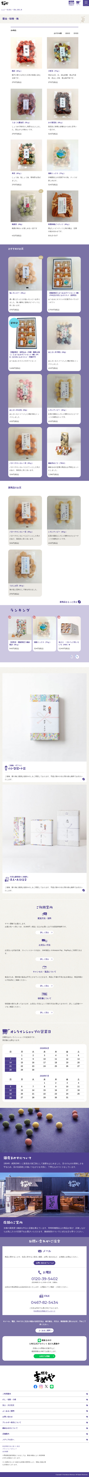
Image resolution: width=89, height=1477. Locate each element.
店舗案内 (5, 1434)
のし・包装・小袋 (9, 1399)
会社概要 (5, 1451)
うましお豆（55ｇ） (17, 586)
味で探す (9, 9)
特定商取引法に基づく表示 (11, 1446)
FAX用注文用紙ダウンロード (44, 1311)
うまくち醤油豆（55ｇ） (21, 122)
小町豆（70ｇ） (54, 71)
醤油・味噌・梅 (18, 9)
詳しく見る (44, 932)
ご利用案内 (6, 1394)
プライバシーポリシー (9, 1449)
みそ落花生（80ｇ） (56, 122)
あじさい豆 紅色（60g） (18, 410)
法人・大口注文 (8, 1405)
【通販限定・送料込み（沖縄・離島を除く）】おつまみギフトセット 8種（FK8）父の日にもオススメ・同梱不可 (24, 354)
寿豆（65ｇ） (17, 173)
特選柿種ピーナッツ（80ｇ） (59, 224)
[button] (77, 657)
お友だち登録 (44, 1356)
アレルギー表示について (11, 1422)
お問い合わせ (7, 1417)
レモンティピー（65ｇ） (57, 410)
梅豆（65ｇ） (17, 71)
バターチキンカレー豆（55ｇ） (21, 463)
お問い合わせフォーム (44, 1263)
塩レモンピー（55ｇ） (18, 293)
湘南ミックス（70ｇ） (56, 173)
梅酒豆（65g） (17, 224)
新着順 (76, 33)
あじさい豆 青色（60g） (57, 352)
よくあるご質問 (44, 1330)
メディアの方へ (8, 1440)
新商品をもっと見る (68, 602)
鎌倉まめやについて (10, 1428)
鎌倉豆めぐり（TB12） (57, 463)
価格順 (67, 33)
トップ (3, 9)
